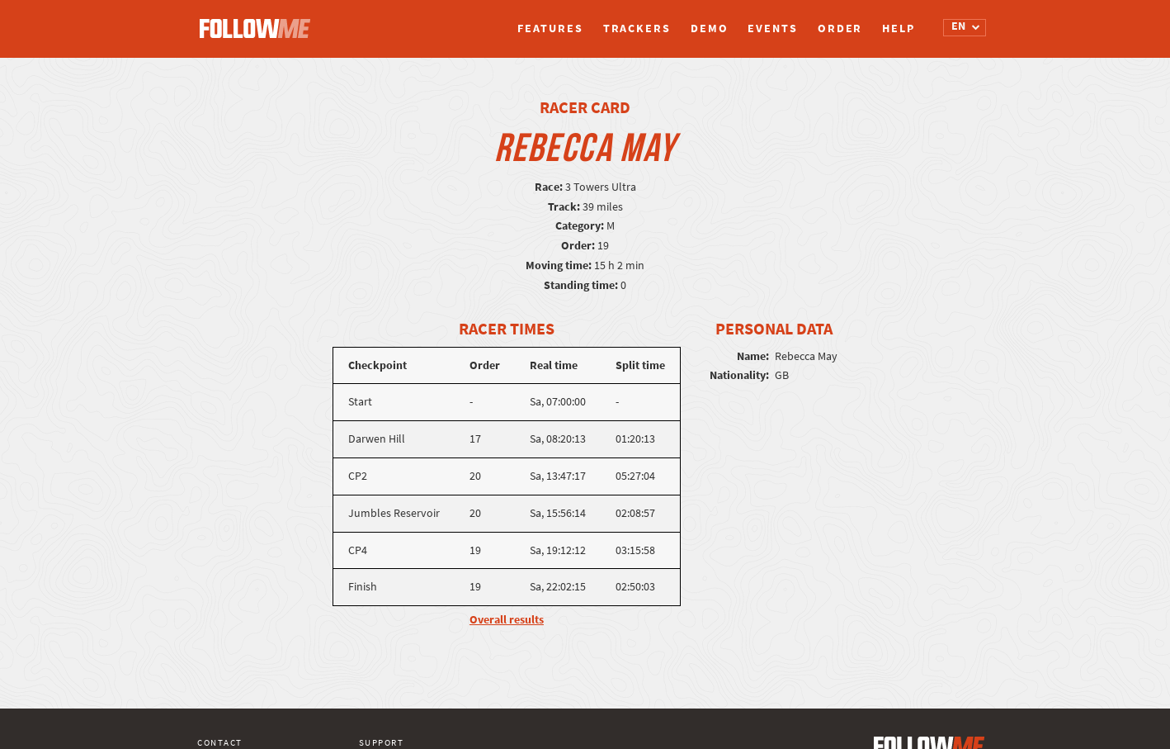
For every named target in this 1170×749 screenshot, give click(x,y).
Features (550, 28)
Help (898, 28)
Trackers (637, 28)
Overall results (506, 620)
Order (840, 28)
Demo (710, 28)
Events (772, 28)
